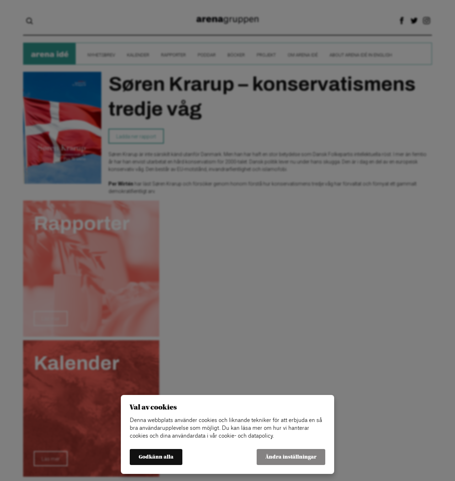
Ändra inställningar (291, 457)
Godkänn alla (156, 457)
